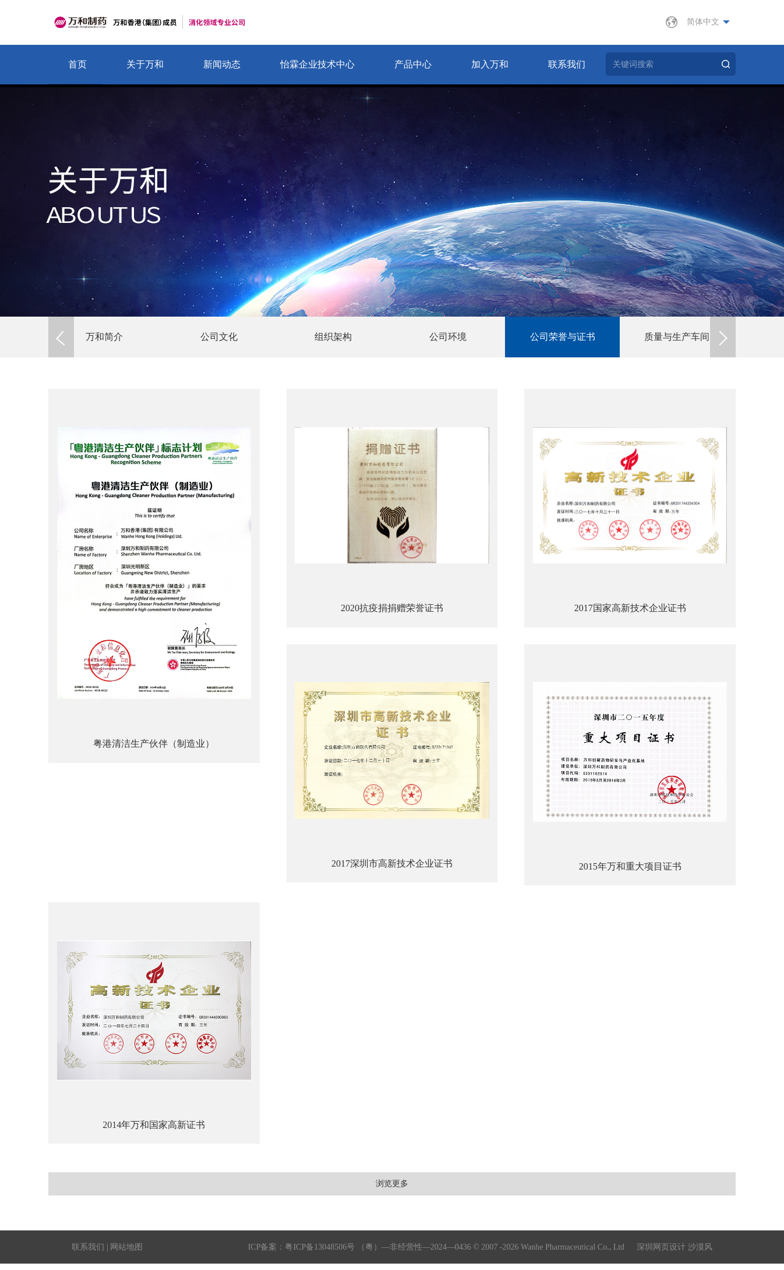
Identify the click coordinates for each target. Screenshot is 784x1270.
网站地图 (126, 1253)
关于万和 (145, 64)
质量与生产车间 (678, 337)
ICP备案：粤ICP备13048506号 (301, 1253)
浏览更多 (392, 1187)
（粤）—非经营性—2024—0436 (414, 1253)
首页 (77, 64)
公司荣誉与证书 (563, 337)
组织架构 (334, 337)
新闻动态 (222, 64)
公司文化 (220, 337)
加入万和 (489, 64)
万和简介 (105, 337)
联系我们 (566, 64)
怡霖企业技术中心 (317, 64)
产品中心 (413, 64)
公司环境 (449, 337)
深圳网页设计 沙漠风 (674, 1253)
